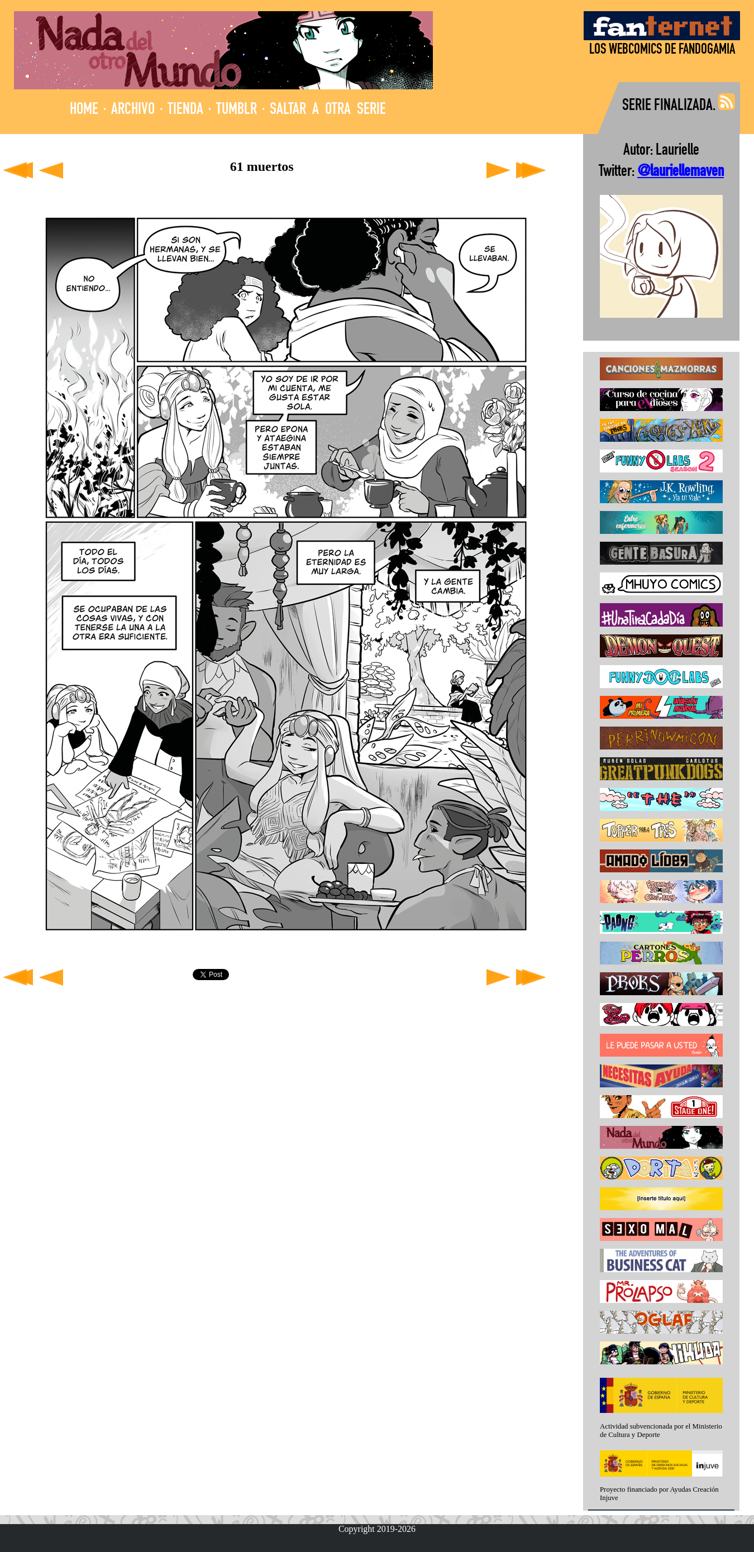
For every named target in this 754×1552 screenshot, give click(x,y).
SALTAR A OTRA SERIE (328, 110)
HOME (84, 110)
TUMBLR (236, 110)
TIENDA (185, 110)
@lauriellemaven (680, 172)
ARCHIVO (133, 110)
